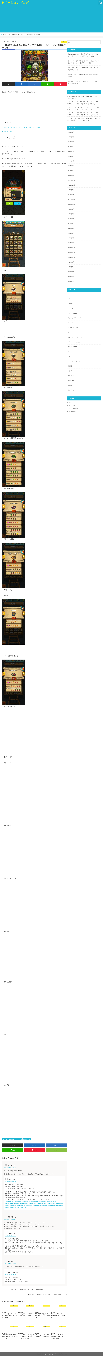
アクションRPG (72, 308)
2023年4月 (71, 159)
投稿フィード (71, 398)
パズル (70, 346)
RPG (69, 289)
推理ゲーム (71, 364)
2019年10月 (71, 253)
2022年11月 (71, 183)
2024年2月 (71, 140)
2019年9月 (71, 258)
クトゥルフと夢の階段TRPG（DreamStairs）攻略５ (82, 95)
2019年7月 (71, 267)
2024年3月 (71, 135)
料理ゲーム (27, 1139)
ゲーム (5, 1139)
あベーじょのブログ (15, 2)
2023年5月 (71, 154)
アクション (71, 303)
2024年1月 (71, 145)
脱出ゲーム (71, 383)
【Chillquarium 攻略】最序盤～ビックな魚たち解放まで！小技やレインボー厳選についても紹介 (83, 55)
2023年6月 (71, 149)
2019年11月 (71, 248)
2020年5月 (71, 220)
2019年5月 (71, 277)
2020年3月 (71, 230)
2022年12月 (71, 178)
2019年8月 (71, 263)
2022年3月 (71, 192)
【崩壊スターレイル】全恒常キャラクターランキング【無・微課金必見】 (83, 81)
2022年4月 (71, 187)
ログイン (70, 395)
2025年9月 (71, 131)
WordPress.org (71, 404)
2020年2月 (71, 234)
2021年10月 (71, 197)
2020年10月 (71, 201)
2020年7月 (71, 215)
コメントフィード (72, 401)
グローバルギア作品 (74, 322)
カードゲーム (72, 317)
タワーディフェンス (74, 336)
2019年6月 (71, 272)
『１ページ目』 (9, 132)
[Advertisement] (51, 19)
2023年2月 (71, 168)
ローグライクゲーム (74, 355)
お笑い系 (70, 299)
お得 (69, 294)
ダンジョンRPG (72, 341)
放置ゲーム (71, 369)
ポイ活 (70, 350)
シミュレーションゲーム (16, 1139)
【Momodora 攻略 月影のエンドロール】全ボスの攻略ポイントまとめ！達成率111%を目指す (83, 61)
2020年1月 (71, 239)
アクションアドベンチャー (76, 313)
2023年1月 (71, 173)
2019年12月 (71, 244)
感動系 (70, 360)
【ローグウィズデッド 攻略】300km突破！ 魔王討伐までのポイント (83, 68)
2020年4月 (71, 225)
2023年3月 (71, 164)
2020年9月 (71, 206)
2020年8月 (71, 211)
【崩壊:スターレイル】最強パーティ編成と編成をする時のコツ (83, 75)
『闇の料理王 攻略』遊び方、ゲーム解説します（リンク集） (21, 127)
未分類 (70, 379)
